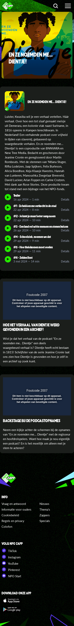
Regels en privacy (13, 521)
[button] (57, 287)
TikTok (9, 550)
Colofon (7, 526)
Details (65, 199)
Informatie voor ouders (16, 509)
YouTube (10, 563)
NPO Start (11, 575)
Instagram (11, 556)
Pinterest (11, 569)
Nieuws (44, 503)
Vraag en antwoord (14, 503)
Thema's (44, 509)
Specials (44, 521)
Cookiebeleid (10, 515)
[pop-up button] (50, 287)
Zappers (44, 515)
